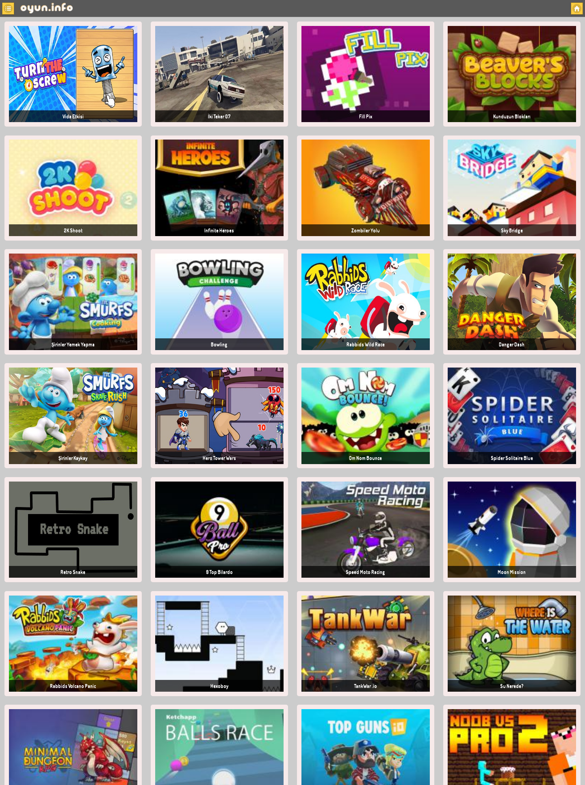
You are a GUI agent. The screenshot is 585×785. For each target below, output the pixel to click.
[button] (8, 8)
